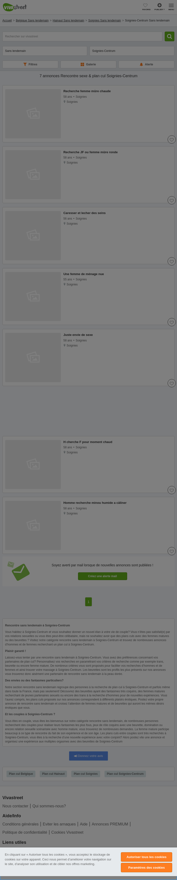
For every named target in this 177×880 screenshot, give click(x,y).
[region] (88, 863)
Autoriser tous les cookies (146, 857)
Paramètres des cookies (146, 867)
